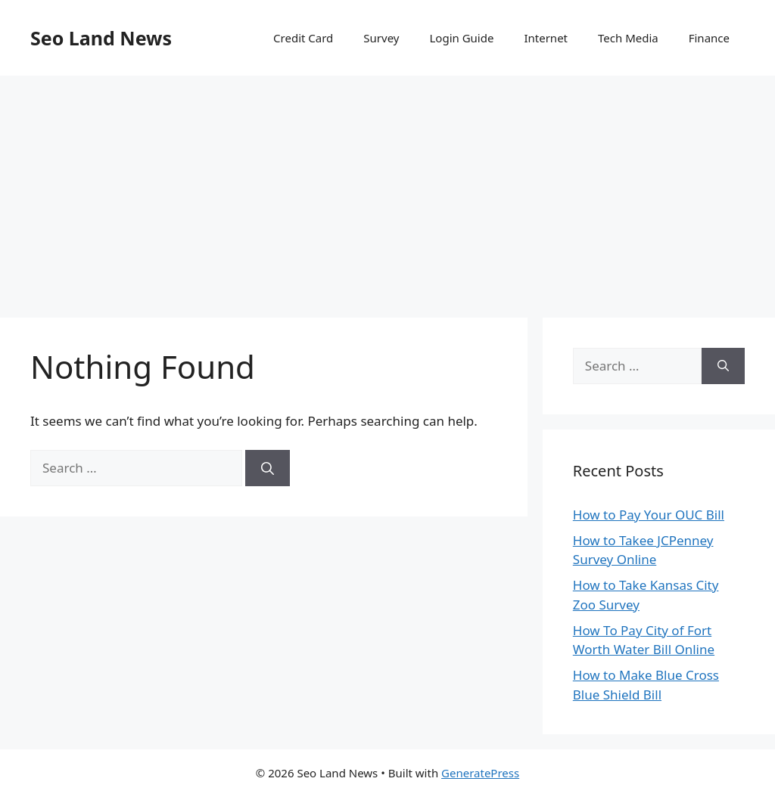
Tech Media (628, 37)
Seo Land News (101, 38)
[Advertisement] (387, 189)
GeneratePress (480, 772)
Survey (381, 37)
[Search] (267, 468)
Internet (546, 37)
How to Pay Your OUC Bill (648, 514)
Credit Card (303, 37)
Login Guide (461, 37)
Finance (709, 37)
